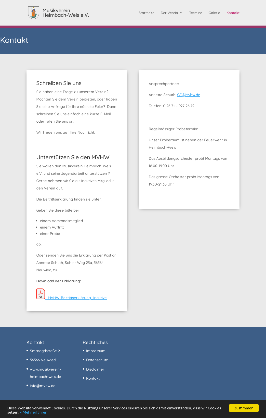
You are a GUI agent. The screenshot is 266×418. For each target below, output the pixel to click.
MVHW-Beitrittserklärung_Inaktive (71, 297)
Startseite (146, 13)
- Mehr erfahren (33, 412)
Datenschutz (97, 360)
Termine (195, 13)
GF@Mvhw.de (188, 94)
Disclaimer (95, 369)
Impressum (96, 350)
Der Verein (169, 13)
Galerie (214, 13)
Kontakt (232, 13)
